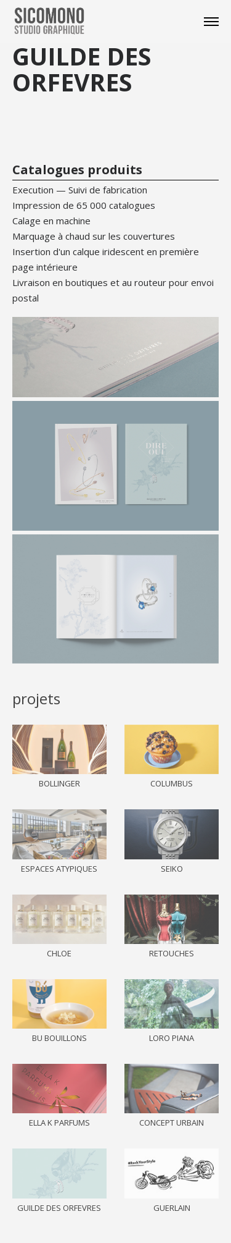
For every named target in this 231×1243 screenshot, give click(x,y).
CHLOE (59, 953)
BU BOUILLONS (59, 1037)
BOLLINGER (59, 783)
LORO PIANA (171, 1037)
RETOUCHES (171, 953)
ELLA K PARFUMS (59, 1122)
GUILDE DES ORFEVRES (59, 1207)
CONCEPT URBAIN (171, 1122)
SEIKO (172, 868)
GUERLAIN (171, 1207)
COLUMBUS (171, 783)
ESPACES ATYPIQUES (59, 868)
